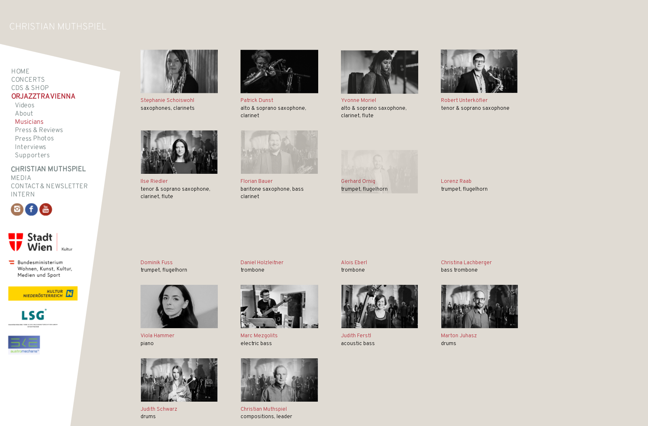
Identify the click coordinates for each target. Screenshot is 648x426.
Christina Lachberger (466, 263)
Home (20, 71)
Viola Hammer (157, 336)
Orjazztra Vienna (43, 97)
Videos (24, 105)
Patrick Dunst (257, 100)
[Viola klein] (179, 306)
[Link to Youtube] (45, 209)
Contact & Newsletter (49, 186)
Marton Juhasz (459, 336)
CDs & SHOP (30, 88)
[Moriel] (379, 75)
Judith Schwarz (159, 409)
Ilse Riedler (154, 181)
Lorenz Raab (456, 181)
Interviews (30, 147)
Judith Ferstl (356, 336)
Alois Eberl (354, 263)
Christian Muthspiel (264, 409)
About (24, 114)
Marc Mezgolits (259, 336)
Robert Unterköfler (464, 100)
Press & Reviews (39, 130)
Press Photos (34, 139)
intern (23, 195)
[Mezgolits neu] (279, 306)
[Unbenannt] (279, 73)
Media (21, 178)
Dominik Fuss (157, 263)
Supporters (32, 155)
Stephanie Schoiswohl (167, 100)
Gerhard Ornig (358, 181)
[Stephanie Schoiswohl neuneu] (179, 71)
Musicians (29, 122)
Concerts (28, 80)
